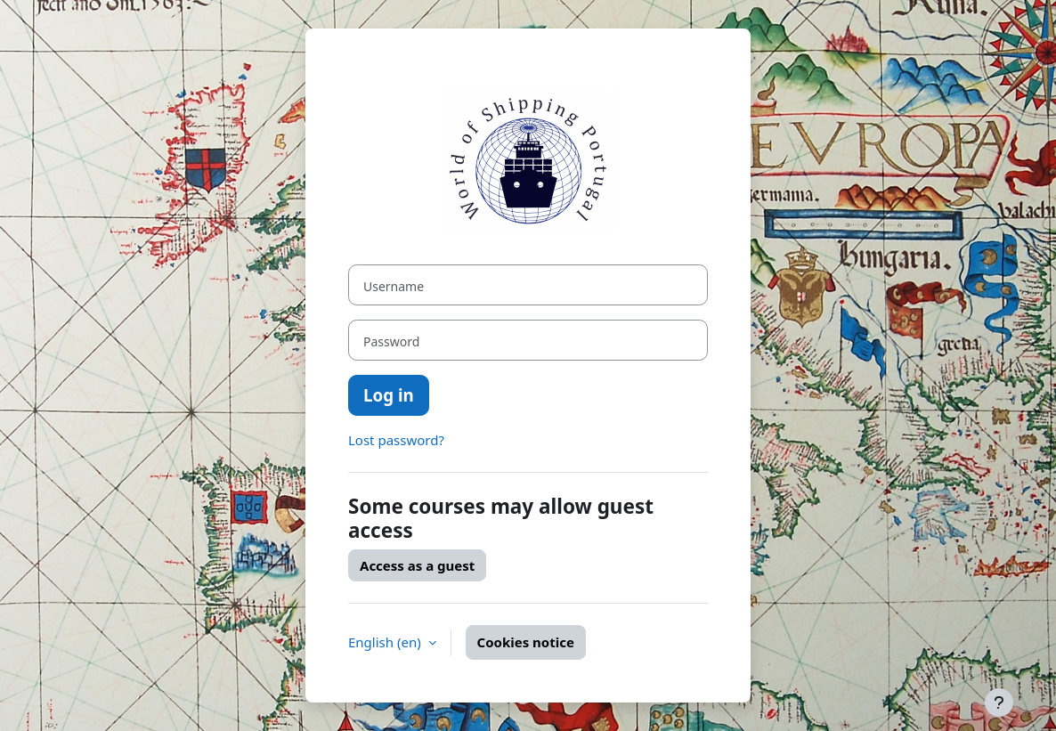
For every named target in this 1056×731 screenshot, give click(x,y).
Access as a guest (417, 565)
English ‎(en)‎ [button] (386, 642)
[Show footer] (999, 702)
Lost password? (396, 440)
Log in (388, 395)
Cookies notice (525, 642)
